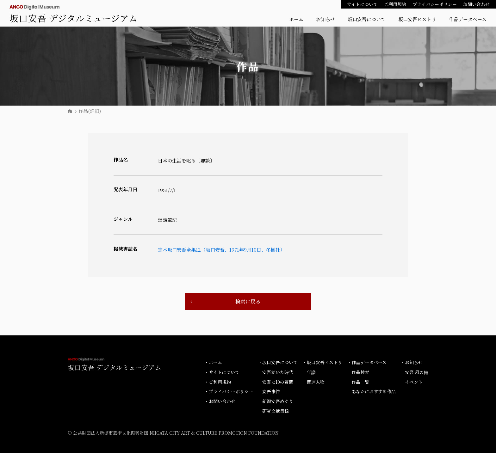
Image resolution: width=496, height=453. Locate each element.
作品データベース (468, 19)
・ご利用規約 (217, 382)
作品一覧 (360, 382)
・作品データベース (367, 362)
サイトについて (362, 4)
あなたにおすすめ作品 (373, 391)
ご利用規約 (395, 4)
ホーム (296, 19)
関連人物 (316, 382)
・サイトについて (221, 372)
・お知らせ (411, 362)
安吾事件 (271, 391)
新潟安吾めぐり (277, 401)
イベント (414, 382)
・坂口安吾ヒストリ (322, 362)
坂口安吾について (367, 19)
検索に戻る (248, 301)
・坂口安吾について (278, 362)
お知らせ (325, 19)
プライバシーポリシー (434, 4)
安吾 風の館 (416, 372)
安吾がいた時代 (277, 372)
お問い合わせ (476, 4)
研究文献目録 (275, 411)
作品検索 (360, 372)
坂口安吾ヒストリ (417, 19)
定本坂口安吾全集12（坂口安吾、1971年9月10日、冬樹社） (221, 249)
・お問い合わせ (219, 401)
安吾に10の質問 (277, 382)
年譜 (311, 372)
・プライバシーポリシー (228, 391)
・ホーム (213, 362)
